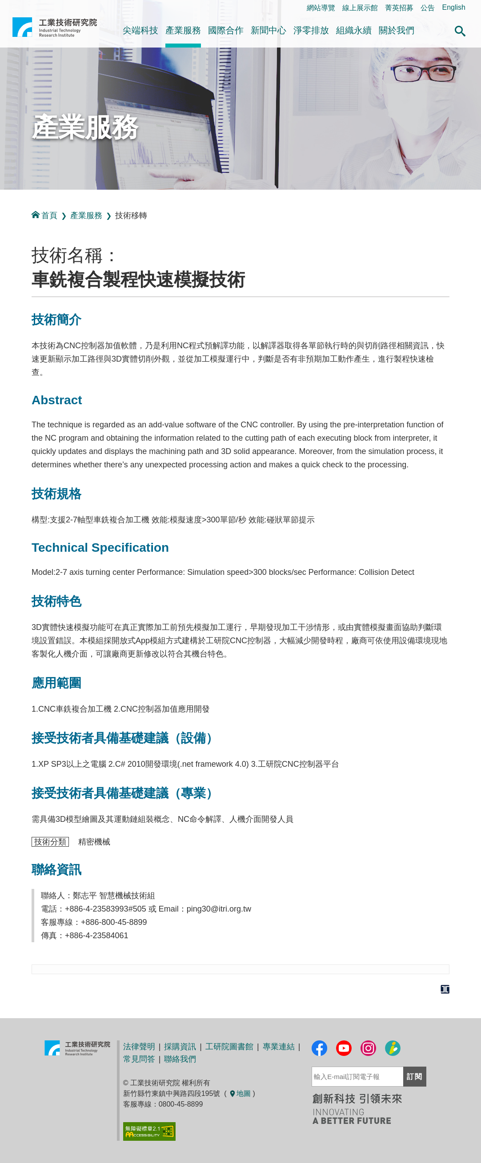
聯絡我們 (180, 1059)
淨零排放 (311, 30)
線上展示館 (360, 8)
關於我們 (396, 30)
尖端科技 (140, 30)
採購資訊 (180, 1046)
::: (3, 199)
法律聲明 (139, 1046)
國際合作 (226, 30)
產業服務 (183, 30)
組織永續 (354, 30)
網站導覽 (321, 8)
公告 (428, 8)
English (453, 7)
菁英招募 (399, 8)
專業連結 (279, 1046)
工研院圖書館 (229, 1046)
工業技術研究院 (54, 30)
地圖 (239, 1093)
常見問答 (139, 1059)
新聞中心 (268, 30)
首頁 (44, 215)
